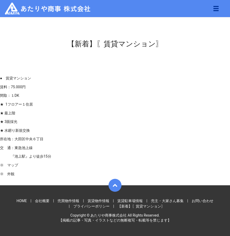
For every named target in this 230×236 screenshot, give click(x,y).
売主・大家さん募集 (167, 201)
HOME (22, 201)
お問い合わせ (202, 201)
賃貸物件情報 (98, 201)
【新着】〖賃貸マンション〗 (141, 206)
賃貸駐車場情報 (130, 201)
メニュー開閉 (216, 8)
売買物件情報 (68, 201)
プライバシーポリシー (91, 206)
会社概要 (42, 201)
